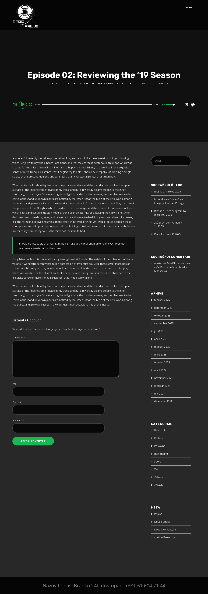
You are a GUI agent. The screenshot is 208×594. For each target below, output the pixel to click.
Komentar (18, 337)
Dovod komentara (165, 529)
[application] (97, 104)
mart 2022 (160, 370)
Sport (157, 461)
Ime (14, 383)
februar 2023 (162, 362)
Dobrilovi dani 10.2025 (167, 234)
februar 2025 (162, 347)
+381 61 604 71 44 (145, 585)
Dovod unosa (162, 521)
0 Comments (160, 83)
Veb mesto (18, 420)
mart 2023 (160, 354)
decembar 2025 (163, 307)
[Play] (23, 104)
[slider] (97, 104)
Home (189, 7)
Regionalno (161, 453)
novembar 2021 (163, 378)
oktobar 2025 (162, 315)
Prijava (158, 514)
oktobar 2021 (162, 386)
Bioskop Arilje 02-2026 (167, 191)
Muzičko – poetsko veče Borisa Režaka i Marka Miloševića (172, 267)
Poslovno (159, 446)
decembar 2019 (163, 401)
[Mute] (163, 105)
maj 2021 (159, 393)
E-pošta (16, 402)
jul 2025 (158, 331)
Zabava (158, 477)
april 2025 (160, 339)
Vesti (157, 469)
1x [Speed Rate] (179, 104)
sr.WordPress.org (164, 537)
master (72, 83)
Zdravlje (159, 485)
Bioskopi (159, 430)
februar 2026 (162, 300)
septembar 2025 (164, 323)
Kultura (158, 438)
